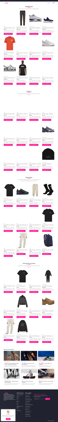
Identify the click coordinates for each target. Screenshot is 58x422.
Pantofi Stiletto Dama (28, 411)
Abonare (47, 398)
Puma (17, 404)
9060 (17, 403)
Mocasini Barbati (27, 406)
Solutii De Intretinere (28, 416)
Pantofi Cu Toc (27, 409)
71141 (17, 408)
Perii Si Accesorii (27, 412)
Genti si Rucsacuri (27, 398)
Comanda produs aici (8, 33)
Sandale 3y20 (19, 410)
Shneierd (18, 396)
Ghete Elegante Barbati (28, 399)
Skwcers (18, 398)
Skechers (18, 401)
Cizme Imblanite (27, 394)
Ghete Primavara (27, 401)
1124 (17, 399)
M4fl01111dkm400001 (20, 394)
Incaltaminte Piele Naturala (29, 404)
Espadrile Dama (27, 396)
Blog (48, 2)
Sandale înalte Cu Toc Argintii (20, 407)
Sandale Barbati (27, 414)
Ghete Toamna (27, 403)
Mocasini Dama (27, 407)
